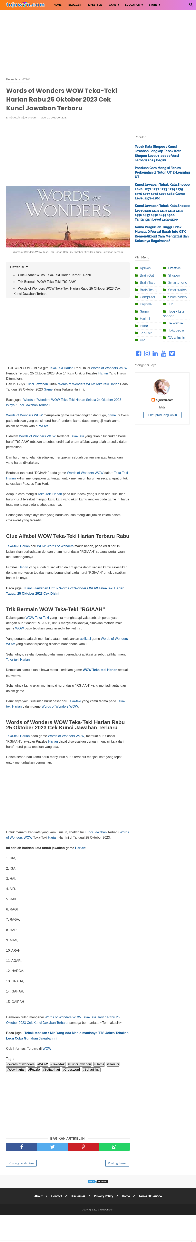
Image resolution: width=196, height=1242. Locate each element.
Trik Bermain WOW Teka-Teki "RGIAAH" (47, 281)
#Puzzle (34, 1069)
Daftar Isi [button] (19, 267)
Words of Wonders (104, 368)
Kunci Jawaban (37, 384)
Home (126, 1196)
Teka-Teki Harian (61, 368)
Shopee (174, 275)
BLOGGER (74, 4)
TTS (171, 304)
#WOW (42, 1064)
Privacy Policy (103, 1196)
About (38, 1196)
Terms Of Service (150, 1196)
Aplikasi (145, 268)
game (112, 415)
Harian (103, 373)
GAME (112, 4)
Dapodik (146, 304)
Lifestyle (174, 268)
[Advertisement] (98, 42)
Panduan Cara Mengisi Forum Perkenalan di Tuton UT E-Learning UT (162, 172)
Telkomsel (176, 323)
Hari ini (145, 319)
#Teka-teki (57, 1064)
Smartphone (177, 283)
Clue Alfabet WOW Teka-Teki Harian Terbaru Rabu (54, 275)
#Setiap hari (51, 1069)
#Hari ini (113, 1064)
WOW (123, 368)
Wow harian (177, 337)
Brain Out (147, 275)
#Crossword (71, 1069)
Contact (56, 1196)
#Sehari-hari (91, 1069)
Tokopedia (176, 330)
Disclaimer (78, 1196)
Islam (144, 326)
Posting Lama (117, 1163)
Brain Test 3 (148, 290)
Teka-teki (102, 384)
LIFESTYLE (95, 4)
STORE (153, 4)
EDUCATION (132, 4)
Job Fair (146, 333)
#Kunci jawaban (79, 1064)
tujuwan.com (164, 400)
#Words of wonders (21, 1064)
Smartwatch (177, 290)
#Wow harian (16, 1069)
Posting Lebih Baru (21, 1163)
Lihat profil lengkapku (162, 415)
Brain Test (147, 283)
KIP (142, 340)
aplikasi (85, 638)
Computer (147, 297)
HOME (57, 4)
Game (48, 389)
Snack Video (177, 297)
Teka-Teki (77, 436)
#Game (99, 1064)
